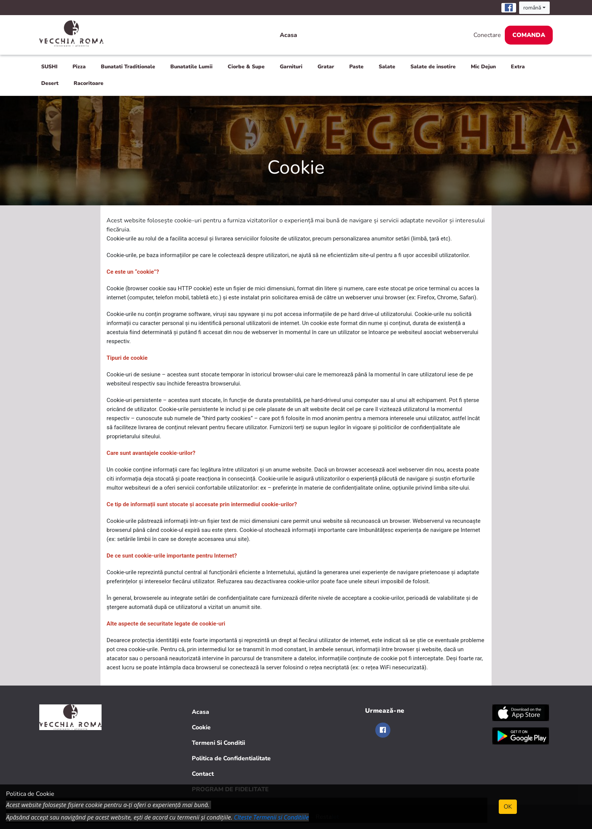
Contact (203, 774)
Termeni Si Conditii (218, 743)
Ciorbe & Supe (246, 66)
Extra (518, 66)
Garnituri (291, 66)
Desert (50, 83)
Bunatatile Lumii (191, 66)
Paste (356, 66)
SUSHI (49, 66)
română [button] (532, 7)
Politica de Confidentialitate (231, 758)
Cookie (201, 727)
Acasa (288, 35)
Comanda (528, 35)
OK (508, 807)
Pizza (79, 66)
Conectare (487, 35)
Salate (387, 66)
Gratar (326, 66)
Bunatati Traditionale (128, 66)
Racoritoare (88, 83)
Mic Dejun (483, 66)
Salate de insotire (433, 66)
